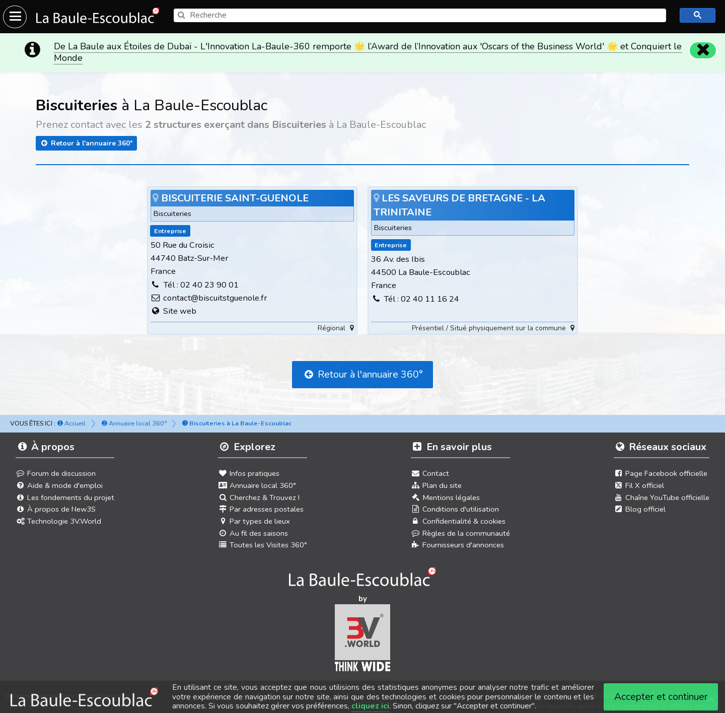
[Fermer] (702, 48)
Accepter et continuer (661, 696)
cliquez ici (370, 705)
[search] (420, 15)
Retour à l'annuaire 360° (86, 141)
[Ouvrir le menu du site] (15, 17)
